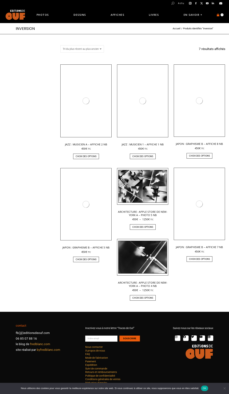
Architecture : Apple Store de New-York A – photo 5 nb (142, 213)
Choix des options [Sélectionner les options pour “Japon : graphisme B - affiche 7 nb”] (199, 259)
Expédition (91, 364)
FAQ (87, 354)
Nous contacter (94, 346)
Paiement (90, 361)
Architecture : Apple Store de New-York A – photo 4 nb (142, 284)
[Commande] (82, 49)
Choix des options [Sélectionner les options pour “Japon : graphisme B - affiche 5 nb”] (86, 259)
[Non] (224, 388)
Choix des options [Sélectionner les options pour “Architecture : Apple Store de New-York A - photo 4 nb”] (142, 297)
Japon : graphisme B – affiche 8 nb (199, 144)
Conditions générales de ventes (102, 379)
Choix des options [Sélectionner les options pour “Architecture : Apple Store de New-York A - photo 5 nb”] (142, 226)
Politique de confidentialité (100, 375)
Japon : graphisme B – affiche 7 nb (199, 247)
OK (204, 388)
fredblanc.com (40, 344)
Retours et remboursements (101, 372)
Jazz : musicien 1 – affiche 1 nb (143, 144)
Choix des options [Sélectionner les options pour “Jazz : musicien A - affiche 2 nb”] (86, 156)
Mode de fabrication (96, 357)
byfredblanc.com (48, 350)
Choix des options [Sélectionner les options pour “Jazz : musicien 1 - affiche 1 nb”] (142, 156)
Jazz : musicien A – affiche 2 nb (86, 144)
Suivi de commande (96, 368)
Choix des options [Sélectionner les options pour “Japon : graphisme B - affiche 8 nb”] (199, 155)
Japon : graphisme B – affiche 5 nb (86, 247)
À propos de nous (95, 350)
